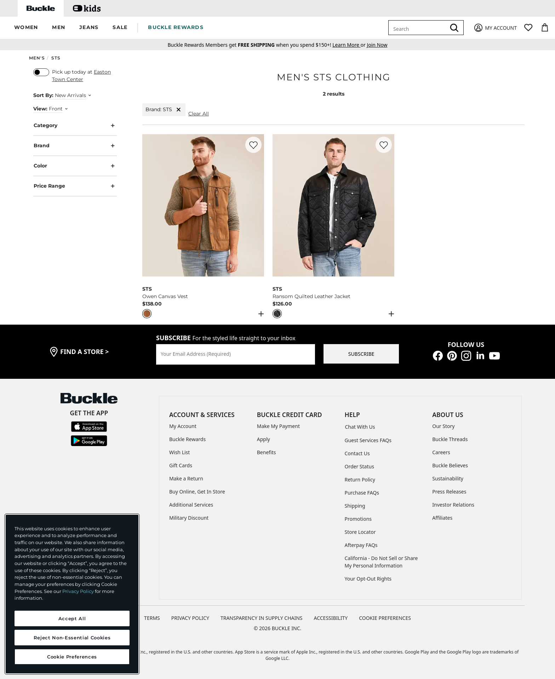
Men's (37, 58)
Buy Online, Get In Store (197, 491)
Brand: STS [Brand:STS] (163, 109)
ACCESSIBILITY (331, 618)
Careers (441, 452)
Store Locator (360, 532)
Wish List (179, 452)
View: (40, 108)
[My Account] (495, 27)
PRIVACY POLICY (190, 618)
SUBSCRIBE (361, 353)
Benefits (266, 452)
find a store (84, 351)
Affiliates (442, 517)
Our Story (443, 426)
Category (75, 125)
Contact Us (357, 453)
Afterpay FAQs (361, 545)
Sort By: (43, 95)
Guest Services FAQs (368, 440)
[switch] (41, 72)
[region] (72, 594)
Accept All (72, 618)
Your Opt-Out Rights (368, 578)
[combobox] (418, 28)
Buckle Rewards (187, 439)
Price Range (75, 186)
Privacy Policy (78, 591)
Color (75, 166)
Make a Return (186, 478)
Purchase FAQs (362, 492)
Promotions (358, 518)
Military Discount (188, 517)
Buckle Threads (450, 439)
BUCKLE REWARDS (176, 27)
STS (56, 58)
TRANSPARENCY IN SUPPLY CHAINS (262, 618)
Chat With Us (360, 426)
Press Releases (449, 491)
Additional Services (191, 504)
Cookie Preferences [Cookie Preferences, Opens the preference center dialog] (72, 657)
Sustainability (447, 478)
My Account (182, 426)
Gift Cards (180, 465)
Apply (263, 439)
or (349, 44)
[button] (26, 27)
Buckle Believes (450, 465)
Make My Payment (278, 426)
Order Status (359, 466)
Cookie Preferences (385, 618)
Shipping (355, 505)
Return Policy (360, 479)
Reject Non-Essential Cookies (72, 637)
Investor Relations (453, 504)
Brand (75, 145)
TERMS (152, 618)
